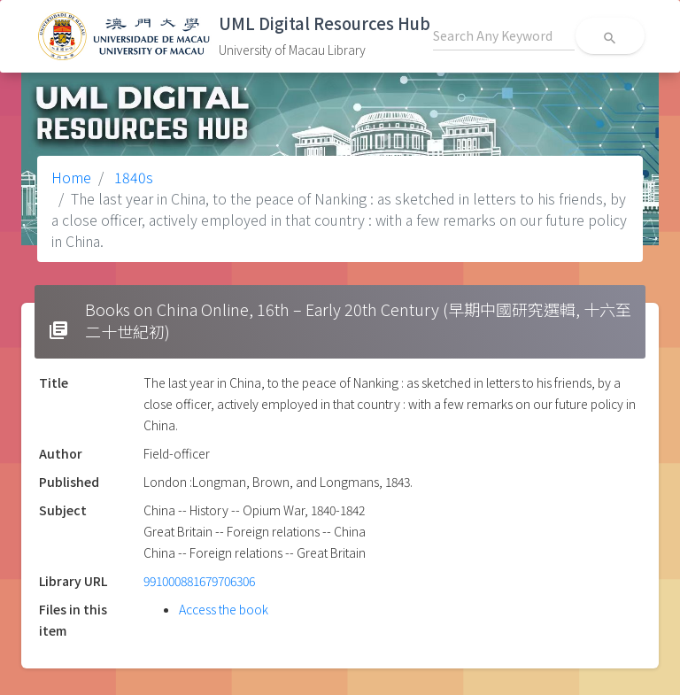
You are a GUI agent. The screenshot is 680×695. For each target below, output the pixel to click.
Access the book (223, 609)
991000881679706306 (199, 581)
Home (71, 177)
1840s (132, 177)
